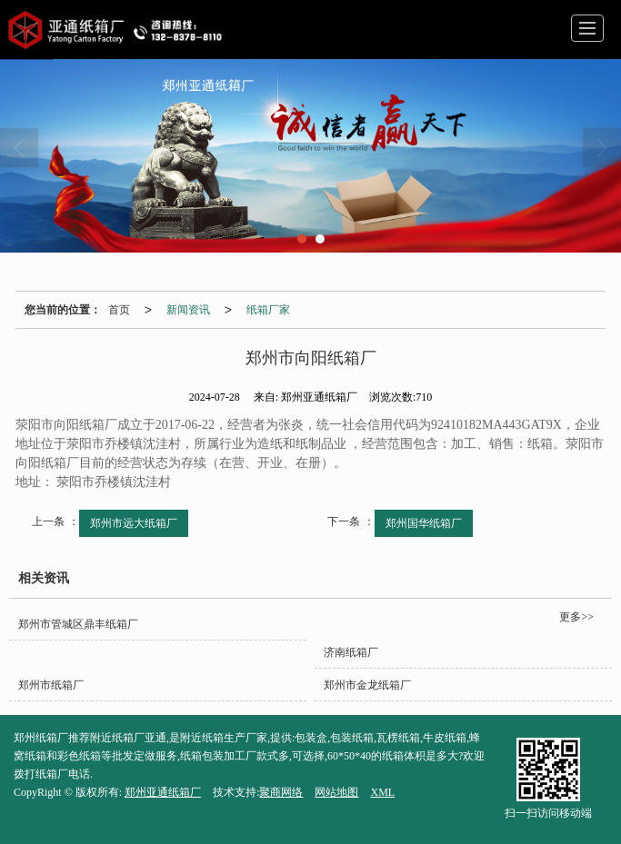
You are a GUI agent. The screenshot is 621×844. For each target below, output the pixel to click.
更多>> (576, 617)
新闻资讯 (188, 309)
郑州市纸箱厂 (51, 685)
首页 (119, 309)
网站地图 (336, 792)
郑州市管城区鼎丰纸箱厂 (78, 624)
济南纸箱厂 (351, 652)
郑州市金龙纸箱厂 (367, 685)
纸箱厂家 (268, 309)
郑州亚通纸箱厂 (163, 792)
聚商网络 (281, 792)
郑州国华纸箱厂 (424, 523)
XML (382, 792)
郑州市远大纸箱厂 (133, 523)
